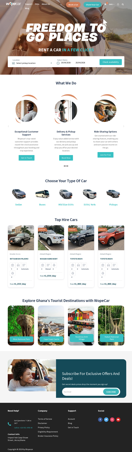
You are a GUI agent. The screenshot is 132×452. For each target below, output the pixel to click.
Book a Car (73, 4)
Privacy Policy (44, 427)
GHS (111, 4)
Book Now (66, 158)
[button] (64, 166)
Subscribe (111, 392)
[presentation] (8, 125)
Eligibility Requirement (48, 431)
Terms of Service (45, 419)
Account (71, 419)
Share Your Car (92, 4)
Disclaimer (42, 423)
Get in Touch (26, 158)
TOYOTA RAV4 (76, 258)
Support (28, 4)
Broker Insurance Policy (48, 436)
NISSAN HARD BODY (48, 258)
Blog (27, 8)
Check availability (111, 62)
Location (15, 60)
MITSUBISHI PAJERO (19, 258)
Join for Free (105, 155)
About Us (46, 4)
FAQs (37, 4)
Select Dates (62, 60)
